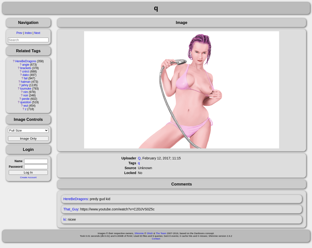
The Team (161, 233)
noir (25, 95)
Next (37, 33)
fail (26, 78)
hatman (26, 81)
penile (26, 99)
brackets (25, 68)
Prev (19, 33)
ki (64, 219)
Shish (150, 233)
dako (26, 75)
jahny (24, 85)
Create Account (28, 177)
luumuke (25, 88)
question (25, 102)
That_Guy (70, 209)
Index (28, 33)
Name (18, 161)
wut (25, 105)
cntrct (25, 71)
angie (25, 64)
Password (15, 166)
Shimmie (139, 233)
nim (25, 92)
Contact (156, 238)
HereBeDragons (25, 61)
